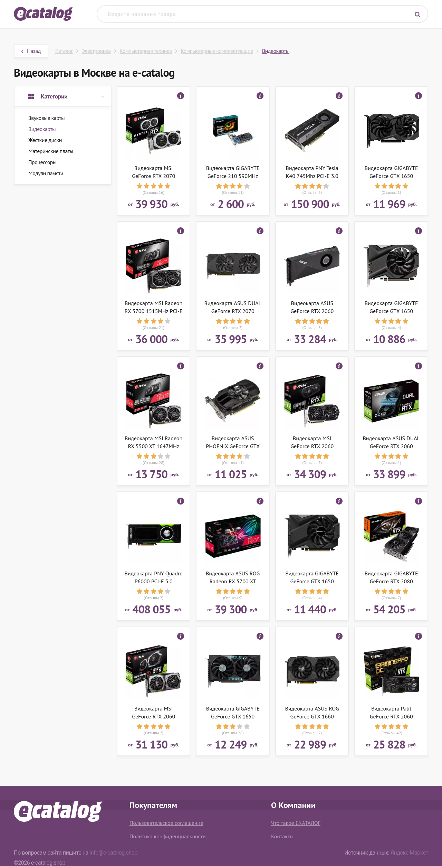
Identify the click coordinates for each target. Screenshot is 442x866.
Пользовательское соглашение (166, 822)
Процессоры (42, 162)
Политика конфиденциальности (167, 836)
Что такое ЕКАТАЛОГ (295, 822)
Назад (31, 50)
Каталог (64, 50)
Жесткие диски (45, 140)
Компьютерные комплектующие (217, 50)
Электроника (96, 50)
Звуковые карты (46, 117)
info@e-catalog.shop (113, 852)
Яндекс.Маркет (409, 852)
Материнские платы (50, 151)
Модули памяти (45, 173)
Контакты (282, 836)
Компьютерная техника (146, 50)
